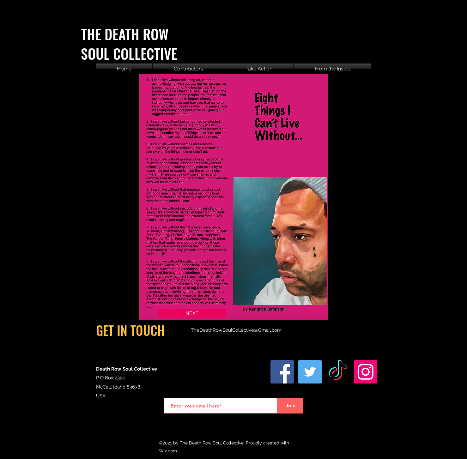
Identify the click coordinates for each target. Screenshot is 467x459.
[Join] (290, 406)
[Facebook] (282, 372)
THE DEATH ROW (124, 34)
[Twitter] (310, 372)
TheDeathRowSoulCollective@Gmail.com (236, 330)
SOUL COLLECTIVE (129, 53)
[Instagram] (365, 372)
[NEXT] (192, 313)
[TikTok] (337, 372)
